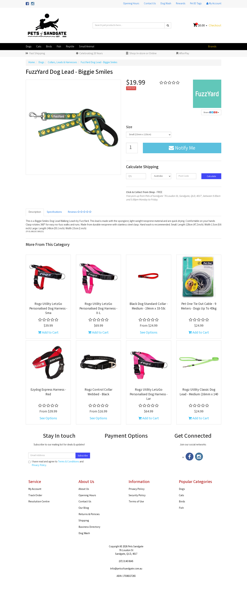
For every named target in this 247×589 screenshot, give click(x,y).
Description (34, 212)
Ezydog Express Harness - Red (48, 392)
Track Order (35, 496)
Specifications (54, 212)
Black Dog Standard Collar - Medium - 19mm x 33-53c (149, 306)
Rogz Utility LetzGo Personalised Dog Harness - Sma (48, 309)
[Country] (161, 176)
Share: (211, 112)
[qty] (136, 176)
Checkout (215, 26)
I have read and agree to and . (56, 463)
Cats (38, 47)
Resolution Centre (39, 502)
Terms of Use (136, 502)
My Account (34, 489)
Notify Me (182, 148)
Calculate (211, 176)
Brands (212, 47)
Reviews (79, 212)
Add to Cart (48, 332)
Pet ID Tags (196, 4)
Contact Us (150, 4)
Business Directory (89, 527)
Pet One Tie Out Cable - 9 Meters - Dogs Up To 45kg (198, 306)
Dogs (28, 47)
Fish (59, 47)
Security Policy (137, 496)
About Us (84, 489)
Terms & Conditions (68, 462)
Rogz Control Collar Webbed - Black (98, 392)
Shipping (84, 521)
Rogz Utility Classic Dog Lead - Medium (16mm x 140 (199, 392)
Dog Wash (166, 4)
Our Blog (84, 508)
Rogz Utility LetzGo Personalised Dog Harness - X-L (98, 309)
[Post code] (186, 176)
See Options (148, 332)
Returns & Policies (89, 514)
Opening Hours (131, 4)
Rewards (180, 4)
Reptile (70, 47)
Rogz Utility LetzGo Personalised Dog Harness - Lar (149, 394)
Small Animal (86, 47)
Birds (49, 47)
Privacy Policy (39, 465)
